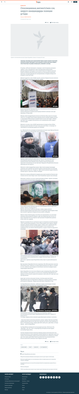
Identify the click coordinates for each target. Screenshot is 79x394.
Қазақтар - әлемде (25, 381)
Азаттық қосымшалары (9, 383)
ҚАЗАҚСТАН (23, 5)
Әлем (23, 389)
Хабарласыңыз (8, 376)
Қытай (23, 387)
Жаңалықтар (24, 376)
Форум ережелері (8, 387)
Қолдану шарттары (8, 385)
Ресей (23, 385)
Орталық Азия (25, 383)
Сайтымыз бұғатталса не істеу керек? (12, 381)
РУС (72, 1)
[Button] (47, 22)
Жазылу (6, 389)
